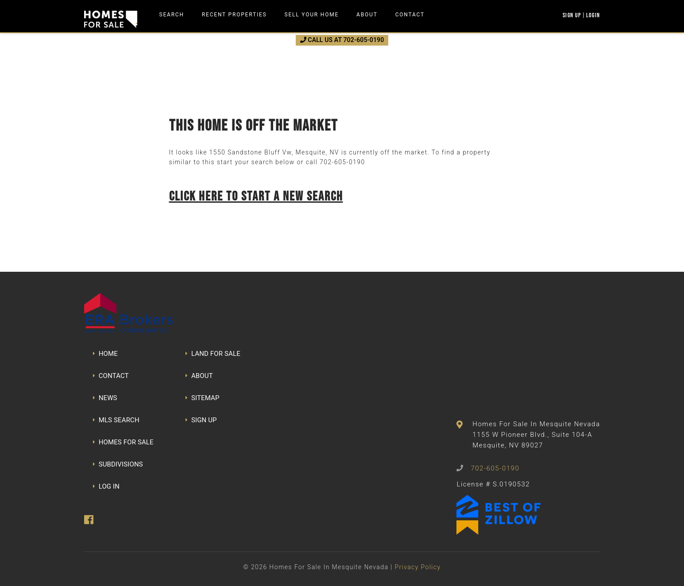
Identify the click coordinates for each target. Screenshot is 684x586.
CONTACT (111, 376)
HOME (105, 354)
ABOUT (199, 376)
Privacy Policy (417, 567)
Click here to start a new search (256, 196)
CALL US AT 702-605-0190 (342, 39)
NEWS (105, 398)
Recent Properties (234, 15)
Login (593, 15)
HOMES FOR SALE (123, 442)
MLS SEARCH (116, 420)
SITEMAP (202, 398)
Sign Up (572, 15)
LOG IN (106, 486)
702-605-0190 (342, 162)
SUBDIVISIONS (118, 464)
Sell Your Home (312, 15)
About (367, 15)
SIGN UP (201, 420)
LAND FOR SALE (212, 354)
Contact (410, 15)
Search (171, 15)
